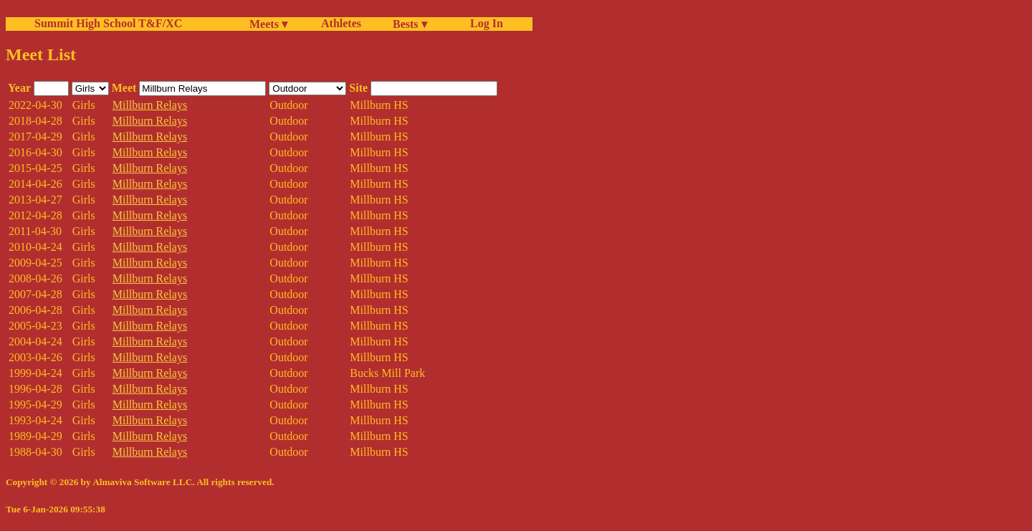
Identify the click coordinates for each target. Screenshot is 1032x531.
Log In (483, 23)
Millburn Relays (150, 105)
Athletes (341, 23)
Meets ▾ (268, 24)
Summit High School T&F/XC (108, 23)
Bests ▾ (410, 24)
